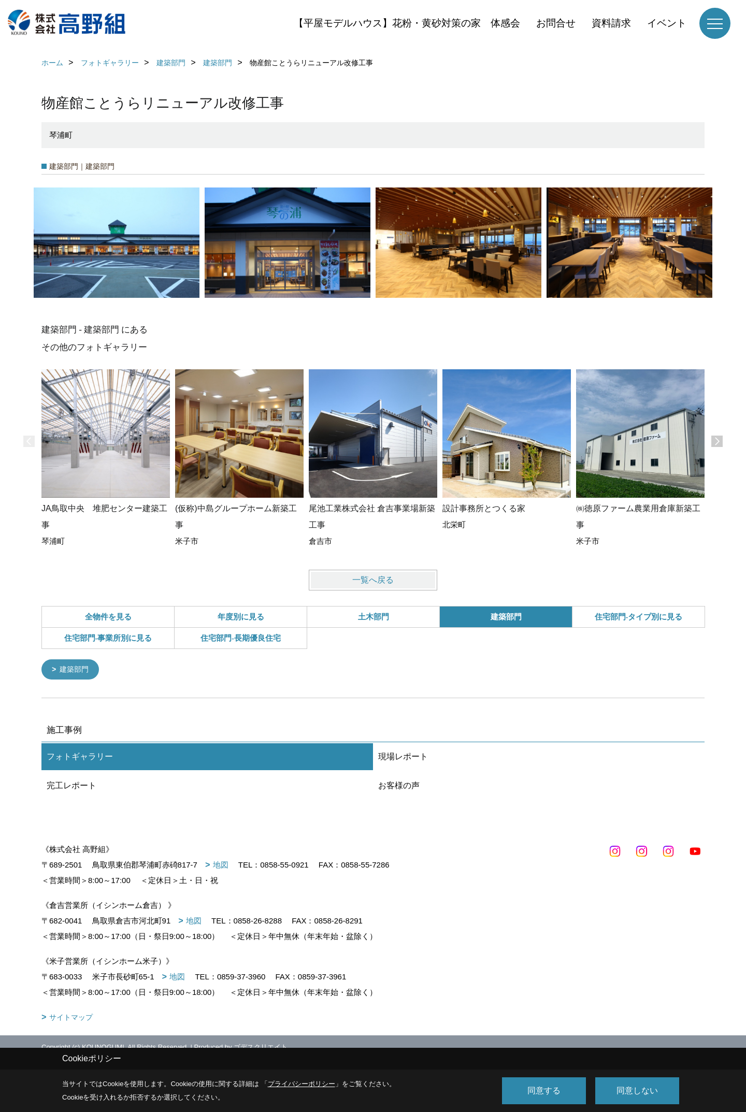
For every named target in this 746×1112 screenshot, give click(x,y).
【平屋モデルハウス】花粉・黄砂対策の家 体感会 (407, 23)
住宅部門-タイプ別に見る (639, 617)
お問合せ (556, 23)
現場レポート (403, 757)
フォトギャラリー (80, 757)
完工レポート (71, 786)
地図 (220, 865)
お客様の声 (399, 786)
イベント (666, 23)
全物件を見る (108, 617)
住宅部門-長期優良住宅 (240, 638)
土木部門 (373, 617)
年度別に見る (241, 617)
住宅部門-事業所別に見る (108, 638)
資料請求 (611, 23)
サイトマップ (71, 1018)
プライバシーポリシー (301, 1084)
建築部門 (76, 670)
